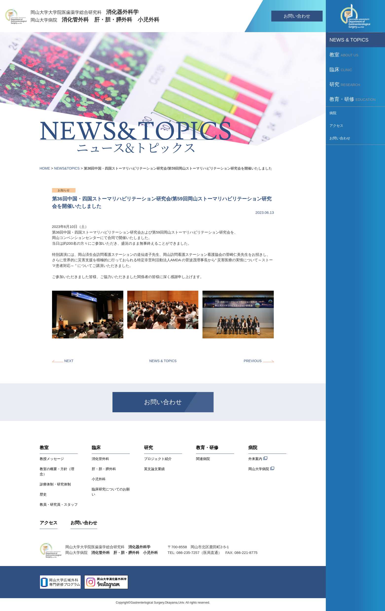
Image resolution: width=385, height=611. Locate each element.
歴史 (43, 494)
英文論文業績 (154, 469)
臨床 (96, 447)
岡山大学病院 (261, 469)
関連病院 (203, 459)
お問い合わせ (297, 16)
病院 (252, 447)
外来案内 (257, 459)
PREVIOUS (252, 361)
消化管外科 (100, 459)
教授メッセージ (52, 459)
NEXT (68, 361)
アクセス (48, 522)
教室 (44, 447)
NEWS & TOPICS (163, 361)
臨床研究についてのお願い (111, 491)
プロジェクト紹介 (158, 459)
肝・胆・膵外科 (104, 469)
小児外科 (99, 479)
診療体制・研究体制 (55, 484)
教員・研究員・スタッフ (59, 504)
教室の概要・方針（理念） (57, 471)
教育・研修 (207, 447)
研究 (148, 447)
